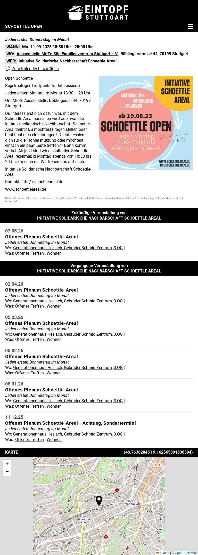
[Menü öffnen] (190, 26)
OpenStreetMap (186, 553)
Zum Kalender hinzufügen (35, 68)
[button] (99, 501)
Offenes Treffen (29, 253)
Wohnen (54, 253)
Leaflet (162, 553)
